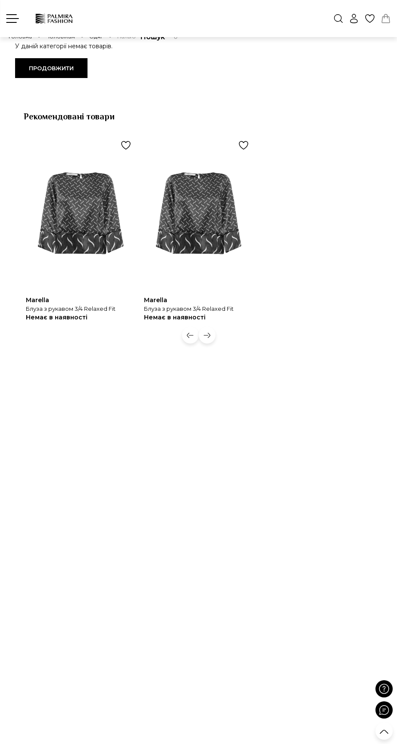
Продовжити (51, 68)
